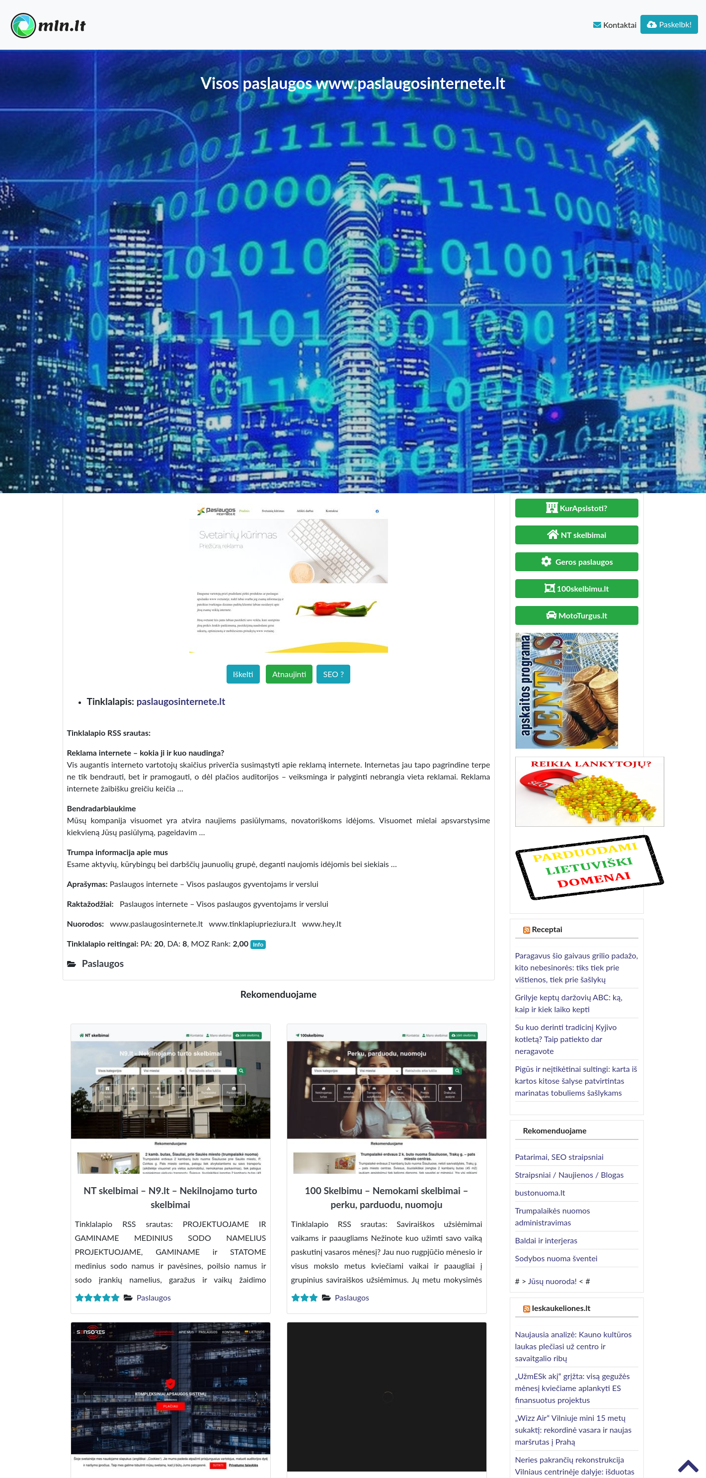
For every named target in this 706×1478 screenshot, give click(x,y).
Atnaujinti (289, 674)
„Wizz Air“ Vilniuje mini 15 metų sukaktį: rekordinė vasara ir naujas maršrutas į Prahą (573, 1429)
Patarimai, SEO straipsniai (559, 1156)
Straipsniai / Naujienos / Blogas (569, 1174)
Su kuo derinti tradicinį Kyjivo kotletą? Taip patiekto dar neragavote (566, 1038)
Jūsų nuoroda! (552, 1281)
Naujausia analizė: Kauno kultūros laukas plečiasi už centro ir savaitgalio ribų (573, 1346)
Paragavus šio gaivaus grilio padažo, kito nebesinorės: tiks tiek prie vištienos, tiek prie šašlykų (576, 967)
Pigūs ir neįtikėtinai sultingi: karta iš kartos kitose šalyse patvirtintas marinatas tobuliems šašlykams (576, 1080)
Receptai (547, 929)
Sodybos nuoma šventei (556, 1258)
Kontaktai (614, 24)
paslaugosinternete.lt (181, 701)
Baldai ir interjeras (546, 1240)
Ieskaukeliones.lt (561, 1307)
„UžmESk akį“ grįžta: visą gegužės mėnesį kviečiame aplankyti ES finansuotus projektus (572, 1387)
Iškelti (243, 674)
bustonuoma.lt (540, 1192)
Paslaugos (154, 1297)
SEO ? (333, 674)
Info (258, 944)
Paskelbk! (669, 24)
